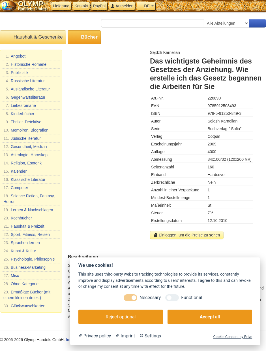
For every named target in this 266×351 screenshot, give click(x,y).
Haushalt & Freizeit (23, 226)
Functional (191, 297)
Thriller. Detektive (22, 122)
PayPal (99, 6)
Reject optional (121, 317)
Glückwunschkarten (24, 306)
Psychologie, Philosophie (29, 259)
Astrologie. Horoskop (25, 155)
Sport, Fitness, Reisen (26, 234)
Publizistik (15, 72)
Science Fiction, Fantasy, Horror (29, 198)
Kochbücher (17, 218)
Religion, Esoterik (22, 163)
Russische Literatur (24, 81)
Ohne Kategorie (20, 284)
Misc (11, 275)
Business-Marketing (24, 267)
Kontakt (81, 6)
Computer (15, 188)
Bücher (84, 37)
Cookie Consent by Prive (232, 337)
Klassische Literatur (24, 179)
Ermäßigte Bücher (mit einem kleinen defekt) (26, 294)
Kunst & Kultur (19, 251)
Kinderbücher (18, 114)
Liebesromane (19, 105)
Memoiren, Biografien (25, 130)
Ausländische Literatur (26, 89)
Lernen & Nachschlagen (28, 210)
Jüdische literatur (22, 138)
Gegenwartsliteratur (24, 97)
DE (145, 6)
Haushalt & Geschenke (33, 37)
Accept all (210, 317)
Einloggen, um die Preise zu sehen (187, 235)
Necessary (150, 297)
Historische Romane (24, 64)
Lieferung (61, 6)
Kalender (15, 171)
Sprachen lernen (21, 243)
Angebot (14, 56)
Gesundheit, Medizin (25, 146)
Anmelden (122, 6)
